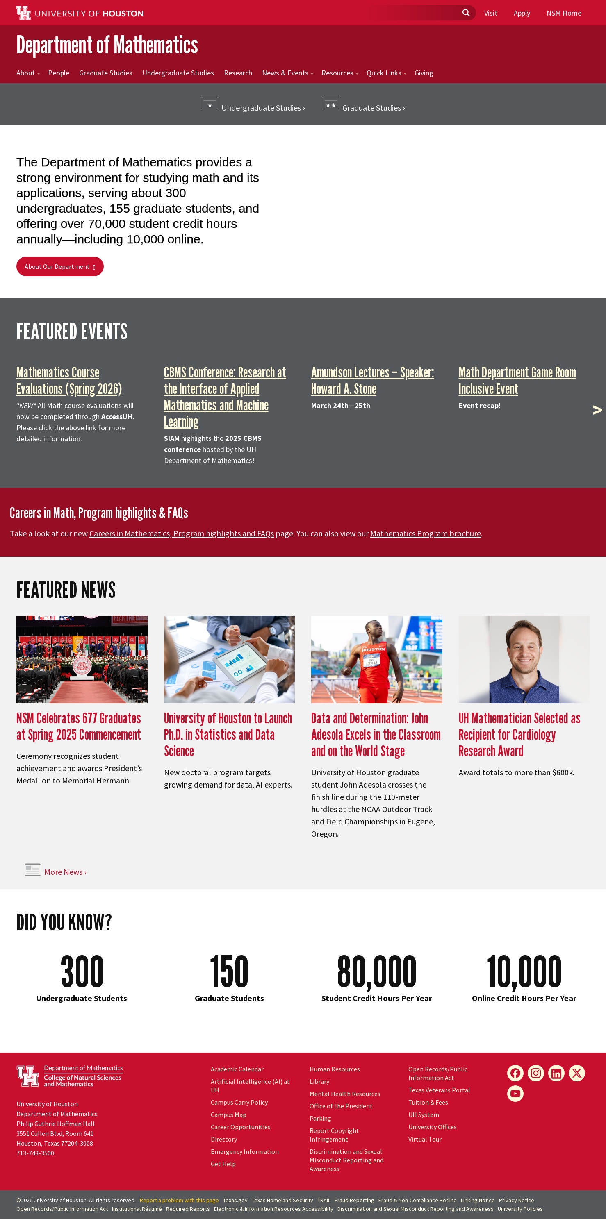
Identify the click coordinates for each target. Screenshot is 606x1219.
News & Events (288, 72)
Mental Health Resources (345, 1094)
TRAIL (323, 1200)
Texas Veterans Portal (439, 1090)
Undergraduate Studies (178, 72)
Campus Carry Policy (239, 1102)
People (58, 72)
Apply (522, 13)
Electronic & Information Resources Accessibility (273, 1208)
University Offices (432, 1127)
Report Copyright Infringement (334, 1134)
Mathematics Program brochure (425, 533)
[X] (577, 1073)
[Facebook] (515, 1073)
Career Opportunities (241, 1127)
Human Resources (335, 1069)
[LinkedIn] (556, 1073)
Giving (424, 72)
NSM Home (564, 13)
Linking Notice (478, 1200)
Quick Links (387, 72)
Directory (224, 1139)
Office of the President (341, 1106)
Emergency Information (245, 1151)
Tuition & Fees (428, 1102)
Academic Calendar (237, 1069)
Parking (320, 1118)
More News (63, 872)
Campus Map (228, 1114)
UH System (423, 1114)
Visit (490, 13)
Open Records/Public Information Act (437, 1073)
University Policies (520, 1208)
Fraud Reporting (354, 1200)
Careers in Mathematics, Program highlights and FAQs (181, 533)
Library (319, 1081)
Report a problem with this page (179, 1200)
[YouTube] (515, 1093)
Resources (340, 72)
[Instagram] (536, 1073)
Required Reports (188, 1208)
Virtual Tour (425, 1139)
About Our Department (60, 266)
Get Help (223, 1164)
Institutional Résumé (137, 1208)
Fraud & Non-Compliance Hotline (417, 1200)
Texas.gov (235, 1200)
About (28, 72)
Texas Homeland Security (282, 1200)
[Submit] (466, 13)
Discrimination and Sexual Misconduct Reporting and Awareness (346, 1160)
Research (238, 72)
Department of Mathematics (107, 44)
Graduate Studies (105, 72)
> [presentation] (597, 409)
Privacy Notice (516, 1200)
